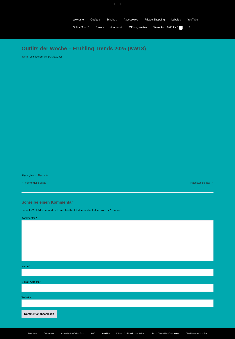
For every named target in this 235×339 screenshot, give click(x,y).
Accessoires (131, 19)
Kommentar (29, 218)
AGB (93, 333)
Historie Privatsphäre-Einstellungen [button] (165, 333)
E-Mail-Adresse (31, 281)
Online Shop (81, 27)
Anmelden (106, 333)
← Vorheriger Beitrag (34, 182)
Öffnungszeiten (138, 27)
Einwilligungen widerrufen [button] (196, 333)
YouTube (193, 19)
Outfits (95, 19)
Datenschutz (49, 333)
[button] (189, 27)
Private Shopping (155, 19)
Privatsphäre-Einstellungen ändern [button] (130, 333)
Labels (176, 19)
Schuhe (111, 19)
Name (26, 266)
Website (26, 297)
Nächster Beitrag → (201, 182)
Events (100, 27)
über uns (116, 27)
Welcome (78, 19)
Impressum (32, 333)
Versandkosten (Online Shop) (73, 333)
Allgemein (43, 175)
